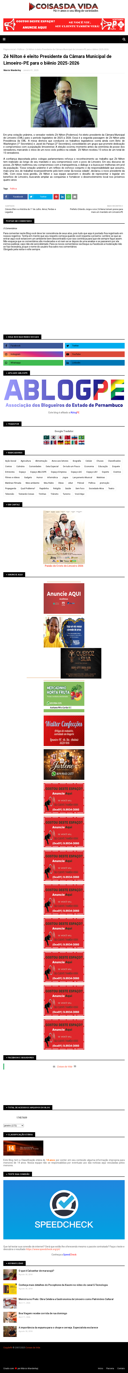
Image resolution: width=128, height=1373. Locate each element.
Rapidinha (44, 488)
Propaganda (10, 488)
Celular (89, 461)
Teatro (111, 488)
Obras (61, 483)
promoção (104, 483)
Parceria (110, 1368)
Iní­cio (100, 1368)
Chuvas (100, 461)
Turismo (66, 494)
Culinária (20, 466)
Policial (80, 483)
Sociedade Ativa (96, 488)
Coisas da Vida (64, 1066)
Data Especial (52, 466)
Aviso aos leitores (60, 461)
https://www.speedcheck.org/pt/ (43, 1249)
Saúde (68, 488)
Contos (8, 466)
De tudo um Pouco (71, 466)
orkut (70, 483)
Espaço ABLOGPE (38, 472)
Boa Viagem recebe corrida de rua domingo (43, 1313)
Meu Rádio (49, 483)
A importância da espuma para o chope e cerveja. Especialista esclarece (58, 1327)
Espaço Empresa (58, 472)
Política (20, 49)
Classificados (114, 461)
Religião (57, 488)
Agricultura (26, 461)
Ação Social (10, 461)
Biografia (77, 461)
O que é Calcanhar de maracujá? (36, 1270)
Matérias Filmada (13, 483)
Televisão (9, 494)
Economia (89, 466)
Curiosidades (35, 466)
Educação (103, 466)
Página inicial (9, 49)
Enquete (116, 466)
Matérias (101, 477)
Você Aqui (79, 494)
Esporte (105, 472)
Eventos (117, 472)
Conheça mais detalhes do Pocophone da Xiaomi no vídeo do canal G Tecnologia (63, 1285)
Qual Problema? (28, 488)
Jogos (65, 477)
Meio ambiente (32, 483)
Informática (52, 477)
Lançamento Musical (82, 477)
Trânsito (54, 494)
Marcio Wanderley (12, 70)
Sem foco (80, 488)
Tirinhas (42, 494)
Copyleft (7, 1347)
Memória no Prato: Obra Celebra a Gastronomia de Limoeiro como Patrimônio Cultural (66, 1299)
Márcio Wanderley (29, 1368)
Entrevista (9, 472)
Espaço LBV (92, 472)
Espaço (22, 472)
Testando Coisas (26, 494)
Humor (39, 477)
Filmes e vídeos (12, 477)
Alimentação (41, 461)
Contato (121, 1368)
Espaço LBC (76, 472)
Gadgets (28, 477)
